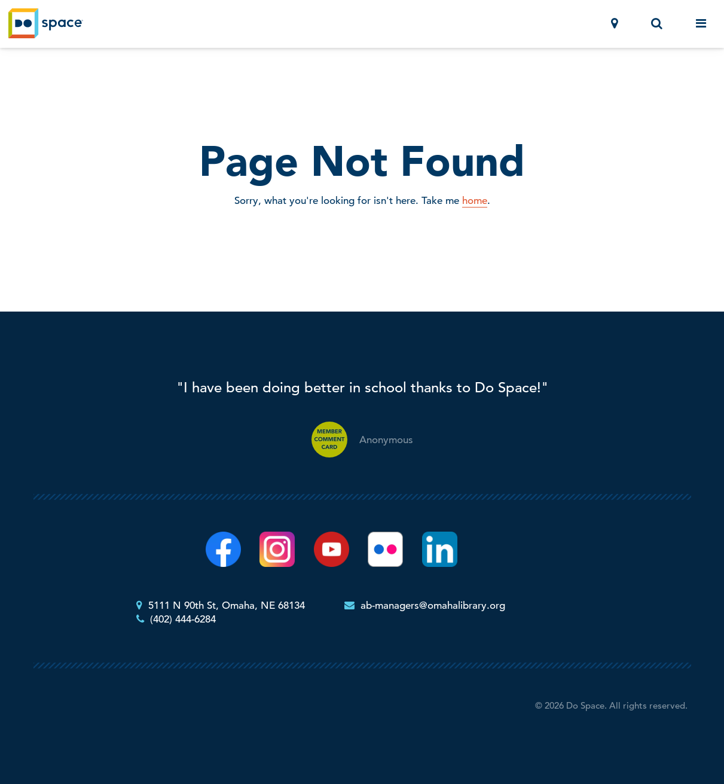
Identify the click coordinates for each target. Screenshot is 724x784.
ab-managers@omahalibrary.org (433, 605)
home (474, 200)
